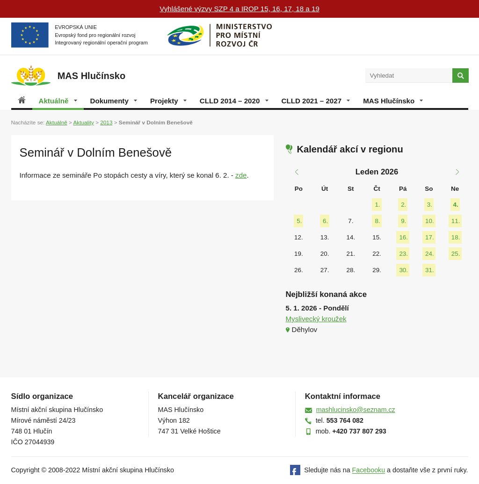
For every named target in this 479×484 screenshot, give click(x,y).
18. (455, 237)
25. (455, 253)
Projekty (168, 101)
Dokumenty (113, 101)
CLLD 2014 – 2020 (234, 101)
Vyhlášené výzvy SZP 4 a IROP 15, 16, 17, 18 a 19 (239, 9)
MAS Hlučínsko (393, 101)
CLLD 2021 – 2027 (316, 101)
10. (429, 220)
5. (299, 220)
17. (429, 237)
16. (403, 237)
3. (429, 204)
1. (377, 204)
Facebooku (368, 470)
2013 (106, 122)
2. (403, 204)
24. (429, 253)
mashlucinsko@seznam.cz (355, 409)
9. (403, 220)
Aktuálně (58, 101)
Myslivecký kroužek (316, 319)
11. (455, 220)
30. (403, 270)
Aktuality (83, 122)
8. (377, 220)
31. (429, 270)
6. (325, 220)
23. (403, 253)
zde (241, 175)
